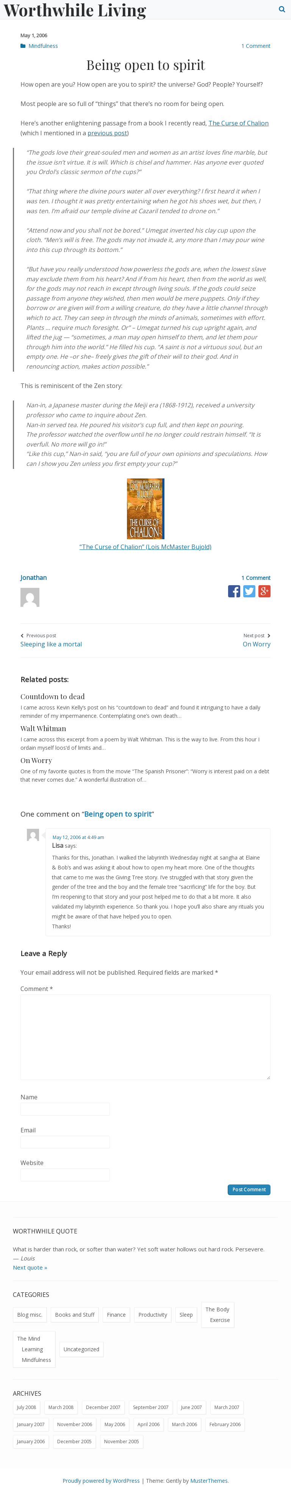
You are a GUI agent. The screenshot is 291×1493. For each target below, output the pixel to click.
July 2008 (26, 1407)
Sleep (186, 1314)
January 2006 (31, 1441)
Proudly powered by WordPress (101, 1480)
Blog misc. (29, 1314)
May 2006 (115, 1424)
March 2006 (184, 1424)
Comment (36, 989)
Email (28, 1130)
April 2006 (149, 1424)
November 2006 (74, 1424)
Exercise (220, 1320)
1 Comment (256, 45)
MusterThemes (209, 1480)
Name (29, 1097)
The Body (217, 1309)
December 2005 (74, 1441)
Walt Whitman (43, 728)
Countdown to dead (52, 696)
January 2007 (31, 1424)
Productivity (152, 1314)
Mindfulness (43, 45)
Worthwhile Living (75, 9)
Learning (32, 1349)
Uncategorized (81, 1349)
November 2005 (121, 1441)
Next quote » (30, 1267)
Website (32, 1163)
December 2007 (103, 1407)
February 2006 (225, 1424)
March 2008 (61, 1407)
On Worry (36, 760)
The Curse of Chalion (238, 123)
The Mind (28, 1338)
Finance (116, 1314)
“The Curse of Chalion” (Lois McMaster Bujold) (145, 547)
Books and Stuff (74, 1314)
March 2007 (226, 1407)
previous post (107, 133)
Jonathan (33, 577)
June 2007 (191, 1407)
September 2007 (151, 1407)
